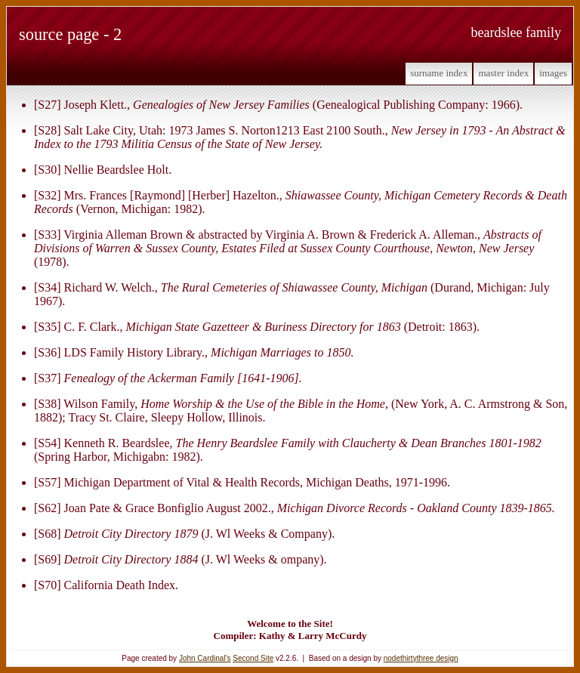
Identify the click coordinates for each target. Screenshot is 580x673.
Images (553, 73)
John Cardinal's (205, 658)
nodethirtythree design (421, 658)
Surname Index (438, 73)
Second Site (253, 658)
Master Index (503, 73)
